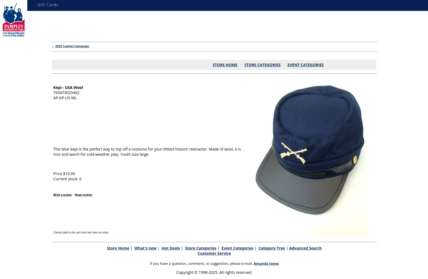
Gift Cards (48, 4)
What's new (145, 248)
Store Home (118, 248)
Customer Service (214, 253)
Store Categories (200, 248)
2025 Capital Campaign (72, 46)
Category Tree (271, 248)
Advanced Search (305, 248)
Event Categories (238, 248)
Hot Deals (171, 248)
